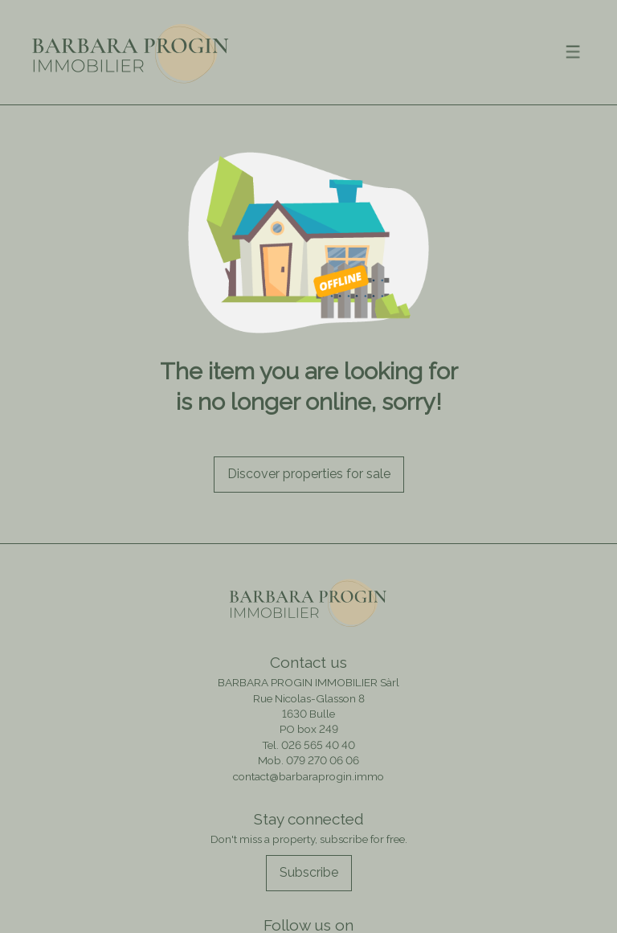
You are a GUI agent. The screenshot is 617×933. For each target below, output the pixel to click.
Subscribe (309, 872)
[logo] (131, 51)
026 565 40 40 (318, 745)
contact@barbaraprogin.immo (308, 776)
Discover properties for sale (308, 473)
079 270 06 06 (322, 760)
